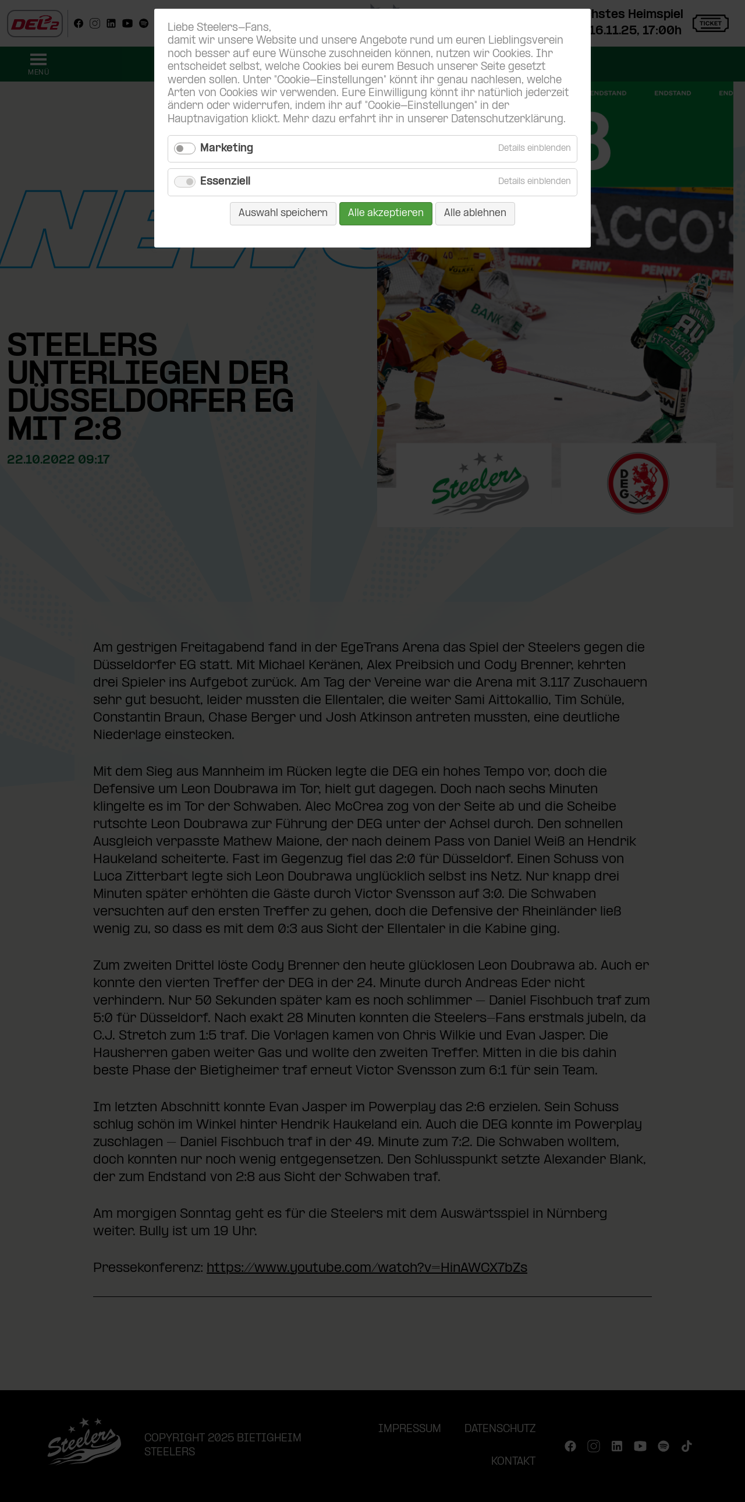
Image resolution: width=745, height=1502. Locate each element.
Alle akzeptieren (386, 213)
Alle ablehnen (475, 213)
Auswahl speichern (283, 213)
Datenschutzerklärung (507, 119)
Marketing (226, 148)
